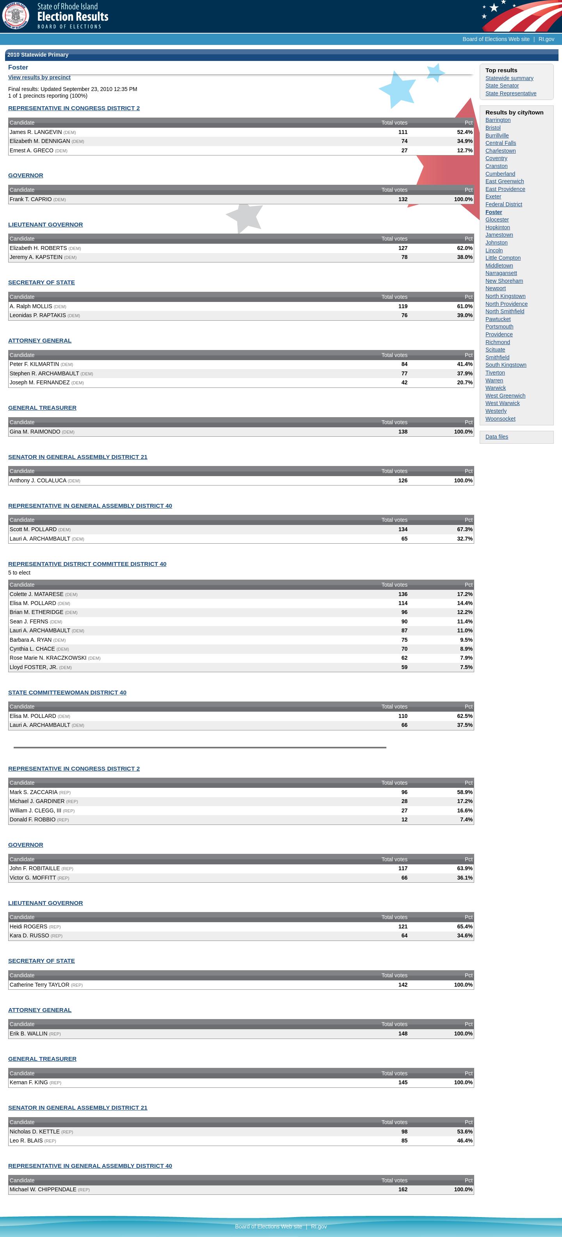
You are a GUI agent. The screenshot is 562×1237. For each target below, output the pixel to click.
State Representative (511, 93)
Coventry (496, 158)
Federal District (504, 204)
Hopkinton (498, 227)
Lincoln (494, 250)
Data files (497, 437)
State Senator (502, 85)
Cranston (497, 166)
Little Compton (503, 258)
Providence (499, 334)
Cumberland (500, 174)
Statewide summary (510, 78)
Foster (494, 212)
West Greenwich (505, 396)
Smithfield (497, 357)
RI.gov (546, 39)
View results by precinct (39, 77)
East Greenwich (505, 181)
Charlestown (501, 151)
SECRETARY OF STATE (41, 282)
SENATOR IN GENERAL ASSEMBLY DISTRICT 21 (78, 456)
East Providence (505, 189)
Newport (496, 288)
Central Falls (501, 143)
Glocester (497, 219)
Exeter (493, 196)
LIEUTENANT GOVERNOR (45, 224)
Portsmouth (500, 326)
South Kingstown (506, 365)
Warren (494, 380)
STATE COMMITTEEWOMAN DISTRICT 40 (67, 692)
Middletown (499, 265)
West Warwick (503, 403)
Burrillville (497, 135)
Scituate (495, 349)
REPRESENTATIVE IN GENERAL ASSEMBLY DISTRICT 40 (90, 505)
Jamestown (499, 235)
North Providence (507, 304)
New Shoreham (504, 281)
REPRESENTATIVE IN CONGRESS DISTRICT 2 (74, 108)
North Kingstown (506, 296)
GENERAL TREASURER (42, 407)
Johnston (497, 242)
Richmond (498, 342)
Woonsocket (501, 419)
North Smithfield (505, 311)
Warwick (496, 388)
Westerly (496, 411)
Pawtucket (498, 319)
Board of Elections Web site (496, 39)
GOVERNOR (25, 175)
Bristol (493, 128)
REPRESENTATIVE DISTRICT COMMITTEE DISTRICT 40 (87, 563)
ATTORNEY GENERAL (39, 340)
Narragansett (501, 273)
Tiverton (495, 372)
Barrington (498, 120)
